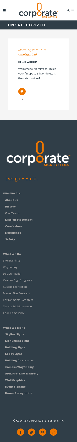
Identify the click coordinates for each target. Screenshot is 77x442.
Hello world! (27, 61)
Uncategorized (27, 54)
